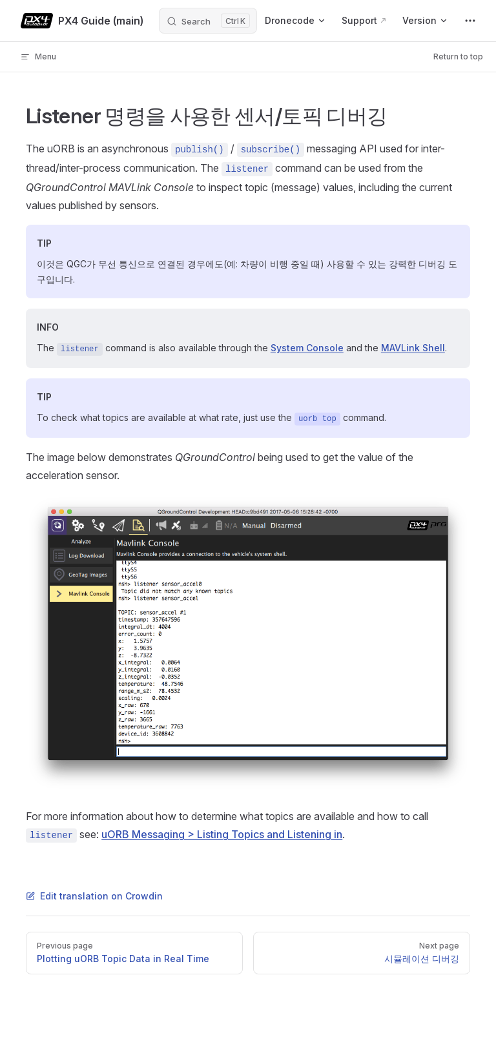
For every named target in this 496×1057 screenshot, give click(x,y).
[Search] (208, 21)
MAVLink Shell (413, 347)
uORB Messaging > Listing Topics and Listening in (221, 834)
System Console (307, 347)
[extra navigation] (470, 20)
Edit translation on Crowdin (94, 895)
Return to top (458, 56)
